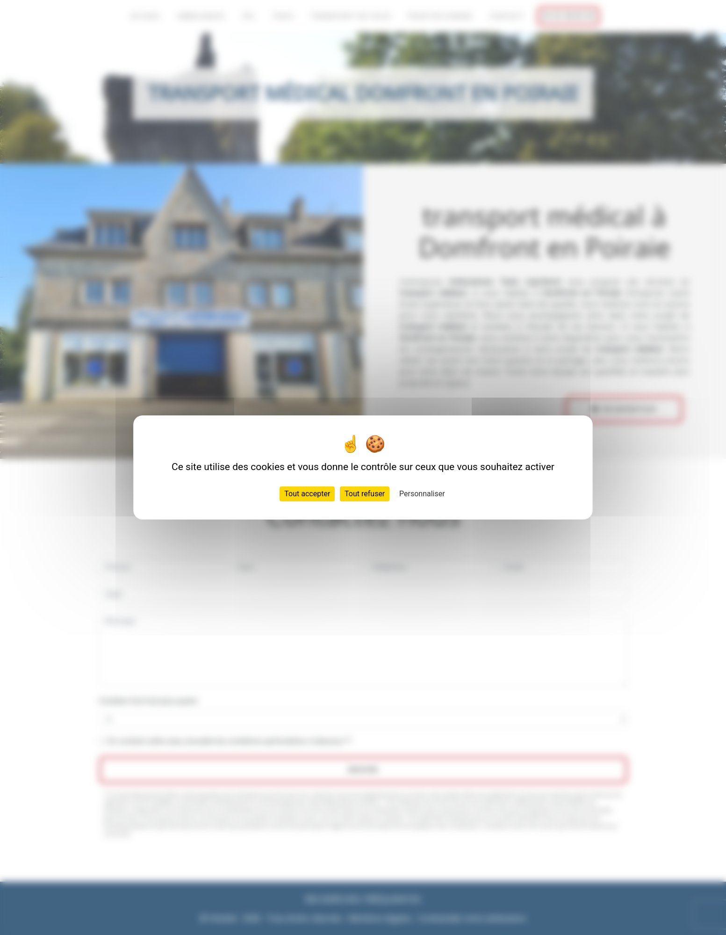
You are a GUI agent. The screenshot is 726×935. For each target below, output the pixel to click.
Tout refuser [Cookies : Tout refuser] (365, 493)
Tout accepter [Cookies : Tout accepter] (307, 493)
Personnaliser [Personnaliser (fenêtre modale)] (422, 493)
